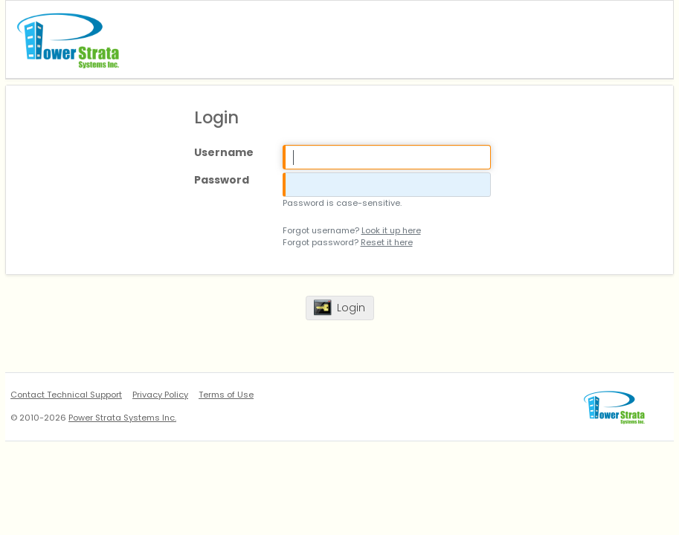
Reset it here (387, 242)
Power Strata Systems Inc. (122, 418)
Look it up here (391, 230)
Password (221, 179)
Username (224, 152)
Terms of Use (226, 395)
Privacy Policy (160, 395)
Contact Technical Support (66, 395)
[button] (340, 308)
